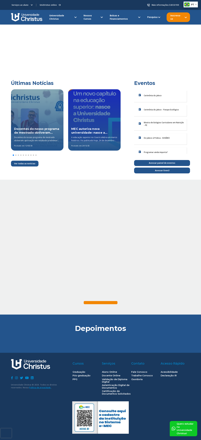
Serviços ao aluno (20, 5)
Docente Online (111, 375)
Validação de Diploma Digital (114, 380)
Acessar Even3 (162, 170)
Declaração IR (169, 375)
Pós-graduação (81, 375)
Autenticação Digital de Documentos (115, 386)
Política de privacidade (40, 387)
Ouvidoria (137, 379)
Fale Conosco (139, 372)
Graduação (79, 372)
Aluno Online (109, 372)
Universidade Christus (56, 17)
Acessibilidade (169, 372)
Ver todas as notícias (24, 163)
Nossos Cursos (88, 17)
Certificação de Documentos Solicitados (116, 392)
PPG (75, 379)
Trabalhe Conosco (142, 375)
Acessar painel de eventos (162, 163)
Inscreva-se (175, 17)
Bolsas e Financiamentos (119, 17)
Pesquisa (152, 17)
